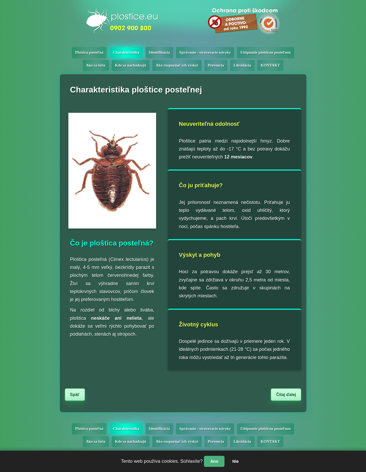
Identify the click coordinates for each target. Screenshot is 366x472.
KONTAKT (270, 65)
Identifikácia (159, 52)
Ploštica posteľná (89, 52)
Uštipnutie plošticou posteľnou (265, 52)
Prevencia (216, 65)
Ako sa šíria (96, 65)
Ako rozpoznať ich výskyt (177, 65)
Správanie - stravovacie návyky (205, 52)
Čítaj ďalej (286, 394)
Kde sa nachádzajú (130, 65)
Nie (235, 461)
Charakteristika (126, 52)
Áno (214, 461)
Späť (75, 394)
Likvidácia (242, 65)
